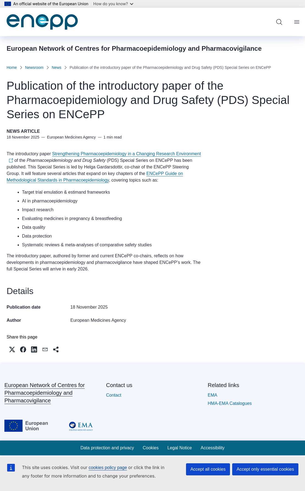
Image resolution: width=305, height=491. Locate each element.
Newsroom (34, 67)
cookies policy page (107, 467)
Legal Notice (179, 447)
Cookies (151, 447)
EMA (212, 395)
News (56, 67)
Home (12, 67)
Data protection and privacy (107, 447)
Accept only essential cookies (265, 469)
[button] (12, 349)
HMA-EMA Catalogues (230, 403)
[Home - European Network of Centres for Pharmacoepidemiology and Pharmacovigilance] (42, 22)
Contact (113, 395)
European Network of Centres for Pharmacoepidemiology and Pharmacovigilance (44, 392)
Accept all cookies (208, 469)
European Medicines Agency (98, 320)
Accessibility (212, 447)
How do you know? (113, 3)
